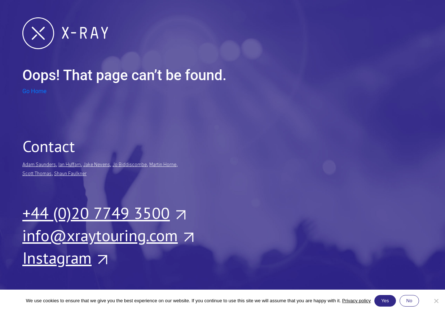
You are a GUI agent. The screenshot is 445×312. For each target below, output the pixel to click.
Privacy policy (356, 300)
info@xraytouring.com (107, 235)
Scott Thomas (37, 174)
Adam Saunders (39, 165)
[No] (436, 300)
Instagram (64, 257)
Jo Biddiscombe (130, 165)
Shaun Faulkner (70, 174)
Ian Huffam (69, 165)
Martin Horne (162, 165)
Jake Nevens (96, 165)
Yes (385, 300)
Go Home (34, 91)
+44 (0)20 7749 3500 (103, 212)
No (409, 300)
